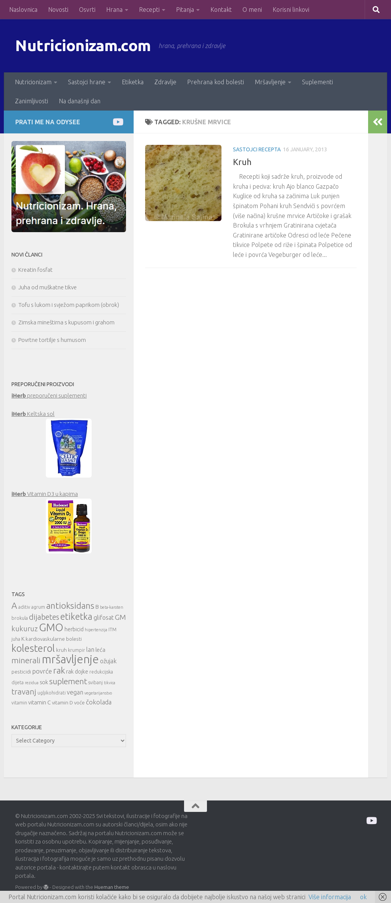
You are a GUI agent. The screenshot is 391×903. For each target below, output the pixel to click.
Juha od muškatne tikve (47, 287)
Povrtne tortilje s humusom (52, 340)
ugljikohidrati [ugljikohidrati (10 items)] (51, 692)
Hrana (114, 9)
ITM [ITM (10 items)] (112, 629)
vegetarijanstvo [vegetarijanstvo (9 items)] (98, 693)
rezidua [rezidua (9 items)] (32, 682)
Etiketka (133, 82)
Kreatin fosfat (35, 269)
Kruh (242, 162)
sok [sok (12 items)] (44, 682)
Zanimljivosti (31, 101)
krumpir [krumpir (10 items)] (76, 650)
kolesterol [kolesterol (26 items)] (33, 648)
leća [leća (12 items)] (100, 649)
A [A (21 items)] (14, 605)
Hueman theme (111, 887)
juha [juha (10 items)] (15, 639)
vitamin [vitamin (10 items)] (19, 702)
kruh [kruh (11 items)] (61, 650)
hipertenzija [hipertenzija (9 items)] (96, 629)
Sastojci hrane (86, 82)
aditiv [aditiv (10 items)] (24, 607)
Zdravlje (165, 82)
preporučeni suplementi (49, 395)
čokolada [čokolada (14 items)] (98, 702)
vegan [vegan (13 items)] (75, 692)
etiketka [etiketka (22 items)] (76, 616)
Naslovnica (23, 9)
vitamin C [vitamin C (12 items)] (39, 702)
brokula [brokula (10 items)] (19, 618)
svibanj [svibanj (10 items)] (95, 682)
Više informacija (330, 896)
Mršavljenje (270, 82)
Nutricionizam (33, 82)
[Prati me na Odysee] (117, 122)
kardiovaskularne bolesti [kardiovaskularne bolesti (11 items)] (54, 639)
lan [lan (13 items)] (90, 649)
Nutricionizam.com (83, 46)
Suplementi (317, 82)
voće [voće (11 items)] (79, 702)
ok (363, 896)
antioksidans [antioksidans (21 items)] (70, 605)
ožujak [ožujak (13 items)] (108, 661)
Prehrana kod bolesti (215, 82)
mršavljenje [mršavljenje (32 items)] (70, 659)
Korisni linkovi (291, 9)
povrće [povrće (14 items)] (42, 671)
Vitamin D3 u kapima (44, 494)
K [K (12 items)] (22, 638)
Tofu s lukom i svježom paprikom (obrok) (68, 305)
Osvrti (87, 9)
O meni (252, 9)
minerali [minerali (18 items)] (25, 660)
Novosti (58, 9)
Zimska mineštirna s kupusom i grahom (66, 322)
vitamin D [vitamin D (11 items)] (62, 702)
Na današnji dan (79, 101)
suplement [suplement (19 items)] (68, 681)
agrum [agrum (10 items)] (38, 607)
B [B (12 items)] (97, 606)
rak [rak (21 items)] (59, 670)
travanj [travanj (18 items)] (23, 691)
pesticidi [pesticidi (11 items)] (21, 672)
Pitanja (185, 9)
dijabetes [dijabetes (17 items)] (44, 617)
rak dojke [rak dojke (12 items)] (77, 671)
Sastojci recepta (257, 149)
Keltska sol (33, 414)
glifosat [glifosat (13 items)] (104, 617)
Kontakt (221, 9)
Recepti (149, 9)
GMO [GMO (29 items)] (51, 627)
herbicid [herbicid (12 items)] (74, 629)
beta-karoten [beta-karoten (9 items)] (111, 607)
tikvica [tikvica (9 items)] (109, 682)
